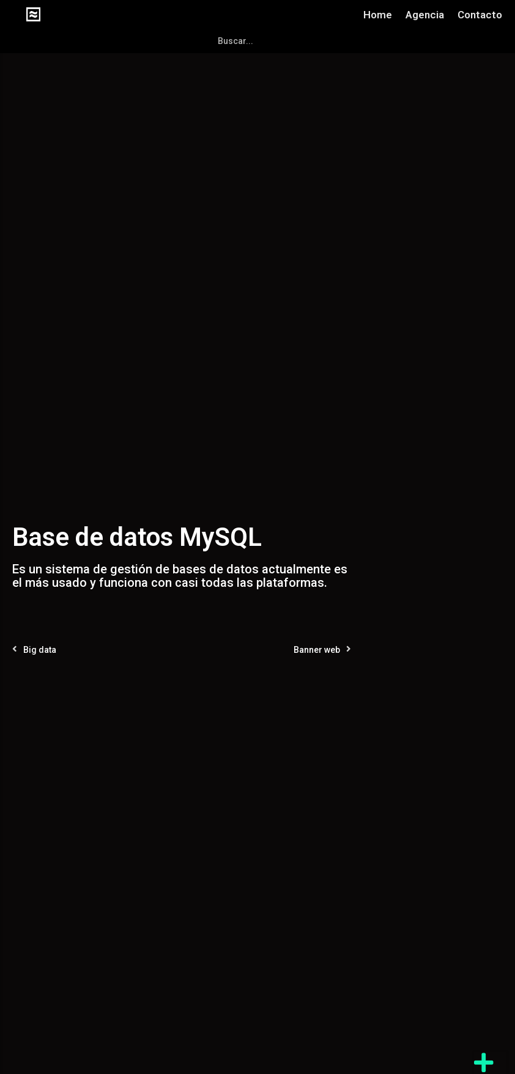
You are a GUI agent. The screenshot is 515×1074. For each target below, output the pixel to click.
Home (377, 15)
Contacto (480, 15)
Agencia (425, 15)
